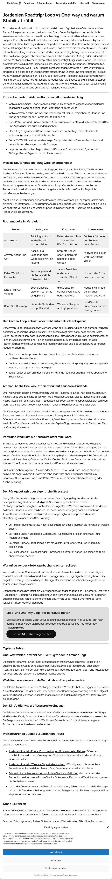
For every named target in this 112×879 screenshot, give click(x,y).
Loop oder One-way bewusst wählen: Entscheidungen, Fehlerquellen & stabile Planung (57, 786)
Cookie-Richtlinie (41, 875)
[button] (107, 827)
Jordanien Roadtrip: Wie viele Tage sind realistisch (37, 764)
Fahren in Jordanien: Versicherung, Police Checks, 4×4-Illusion (43, 773)
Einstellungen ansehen (56, 868)
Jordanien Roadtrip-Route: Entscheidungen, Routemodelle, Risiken (47, 751)
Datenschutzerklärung (59, 875)
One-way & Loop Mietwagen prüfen (31, 634)
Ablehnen (56, 860)
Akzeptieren (56, 852)
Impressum (73, 875)
